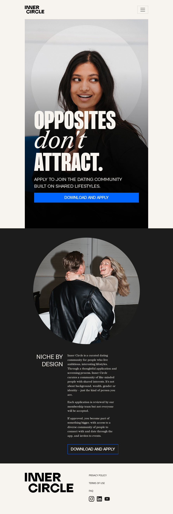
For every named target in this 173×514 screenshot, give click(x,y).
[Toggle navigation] (142, 10)
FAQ (91, 491)
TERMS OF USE (97, 483)
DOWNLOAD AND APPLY (86, 197)
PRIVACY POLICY (98, 475)
